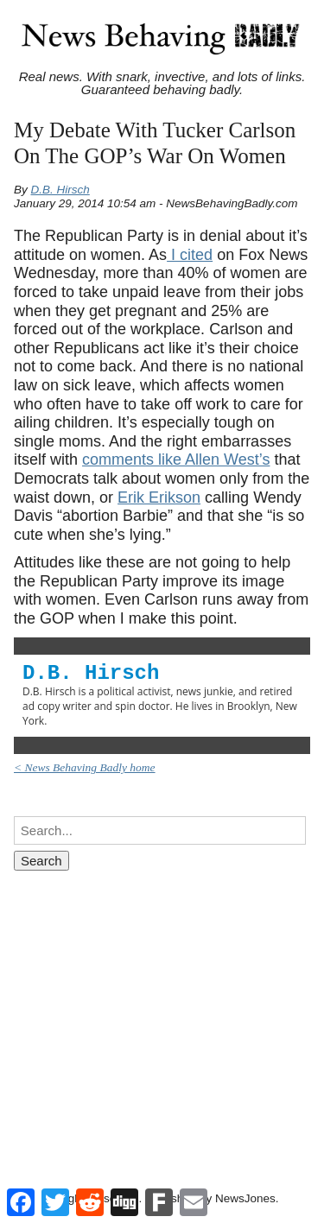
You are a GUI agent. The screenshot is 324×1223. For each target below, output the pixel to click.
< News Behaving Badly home (85, 767)
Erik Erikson (159, 497)
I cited (190, 254)
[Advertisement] (162, 1013)
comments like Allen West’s (176, 459)
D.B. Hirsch (60, 189)
